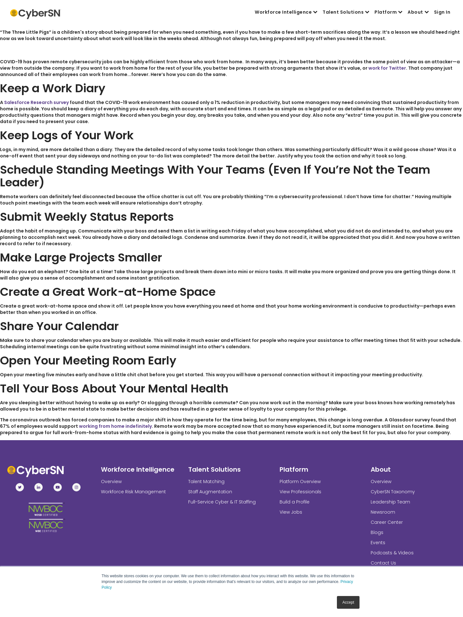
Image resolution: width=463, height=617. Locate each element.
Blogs (377, 532)
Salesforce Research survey (36, 102)
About (418, 12)
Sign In (442, 12)
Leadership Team (390, 502)
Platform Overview (300, 481)
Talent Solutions (346, 12)
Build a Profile (295, 502)
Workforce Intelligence (286, 12)
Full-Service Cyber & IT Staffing (222, 502)
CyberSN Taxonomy (393, 492)
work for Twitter (387, 68)
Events (378, 542)
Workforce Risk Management (133, 492)
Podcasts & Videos (392, 553)
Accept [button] (348, 602)
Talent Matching (206, 481)
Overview (111, 481)
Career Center (387, 522)
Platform (388, 12)
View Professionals (300, 492)
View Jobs (291, 512)
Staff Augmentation (210, 492)
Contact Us (383, 563)
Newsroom (383, 512)
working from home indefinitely (115, 426)
